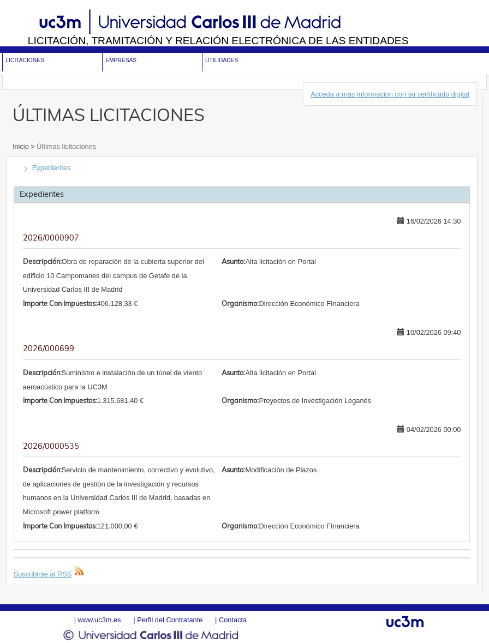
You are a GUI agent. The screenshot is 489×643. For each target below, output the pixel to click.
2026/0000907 (51, 238)
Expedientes (51, 168)
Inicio (22, 146)
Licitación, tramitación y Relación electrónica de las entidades (218, 40)
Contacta (233, 620)
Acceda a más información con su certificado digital (390, 94)
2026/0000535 (51, 446)
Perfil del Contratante (169, 620)
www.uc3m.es (99, 620)
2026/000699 (48, 348)
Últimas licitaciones (65, 146)
